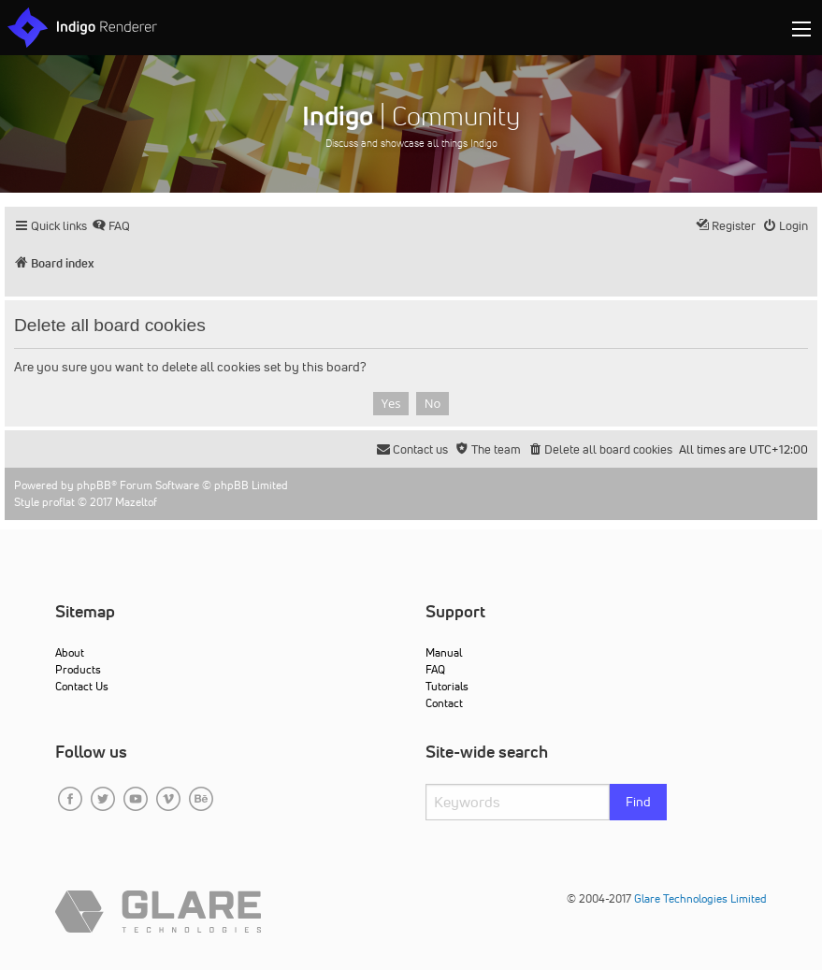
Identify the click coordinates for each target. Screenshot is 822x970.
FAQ (435, 669)
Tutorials (447, 686)
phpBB (94, 485)
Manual (443, 652)
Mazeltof (136, 502)
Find (638, 801)
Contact (444, 703)
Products (78, 669)
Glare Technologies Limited (700, 898)
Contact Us (81, 686)
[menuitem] (111, 225)
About (69, 652)
